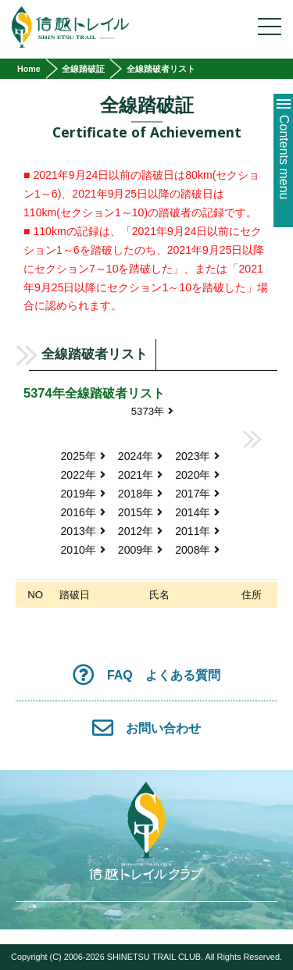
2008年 (197, 549)
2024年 (140, 456)
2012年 (140, 531)
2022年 (83, 474)
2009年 (140, 549)
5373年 (152, 411)
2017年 (197, 493)
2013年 (83, 531)
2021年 (140, 474)
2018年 (140, 493)
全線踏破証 (83, 68)
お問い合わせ (147, 727)
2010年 (83, 549)
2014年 (197, 512)
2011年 (197, 531)
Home (29, 68)
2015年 (140, 512)
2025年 (83, 456)
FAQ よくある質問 (146, 674)
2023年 (197, 456)
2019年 (83, 493)
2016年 (83, 512)
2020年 (197, 474)
